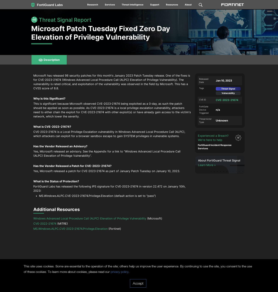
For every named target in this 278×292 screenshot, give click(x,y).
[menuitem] (93, 4)
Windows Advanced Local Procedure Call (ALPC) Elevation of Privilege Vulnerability (89, 218)
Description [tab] (49, 60)
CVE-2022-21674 (44, 223)
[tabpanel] (139, 158)
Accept (138, 283)
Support (154, 4)
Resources (172, 4)
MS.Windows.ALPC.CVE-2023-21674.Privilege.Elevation (70, 228)
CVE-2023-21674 (227, 100)
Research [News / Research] (92, 4)
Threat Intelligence (132, 4)
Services (110, 4)
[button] (220, 142)
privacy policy (161, 272)
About (188, 4)
